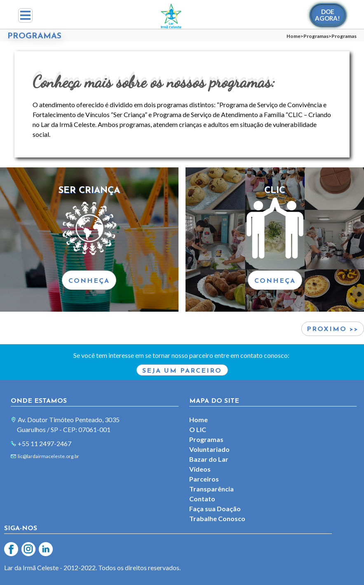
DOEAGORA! (327, 15)
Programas (316, 36)
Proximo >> (333, 329)
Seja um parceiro (182, 371)
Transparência (211, 489)
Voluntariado (209, 449)
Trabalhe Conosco (217, 518)
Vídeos (200, 469)
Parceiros (204, 479)
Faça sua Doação (215, 508)
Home (294, 36)
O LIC (197, 429)
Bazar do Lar (208, 459)
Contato (202, 499)
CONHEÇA (89, 281)
